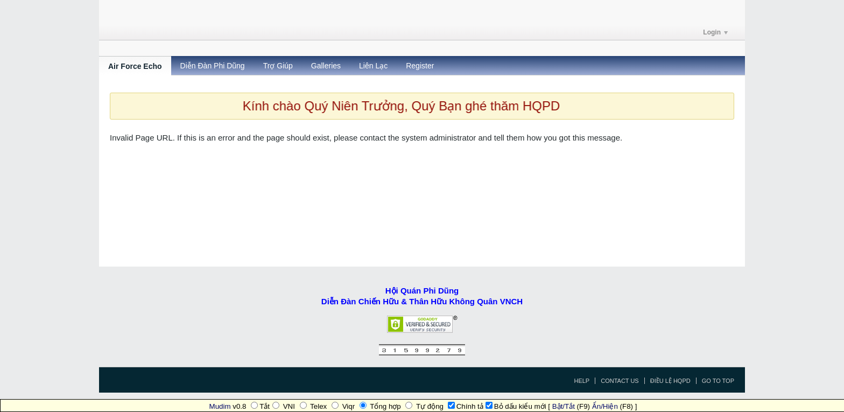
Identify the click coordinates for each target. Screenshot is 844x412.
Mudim (220, 406)
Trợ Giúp (278, 65)
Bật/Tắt (563, 406)
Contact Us (620, 381)
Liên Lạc (373, 65)
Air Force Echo (135, 66)
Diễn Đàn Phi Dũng (212, 65)
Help (581, 381)
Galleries (326, 65)
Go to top (718, 381)
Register (420, 65)
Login (715, 32)
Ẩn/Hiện (605, 406)
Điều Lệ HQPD (670, 381)
